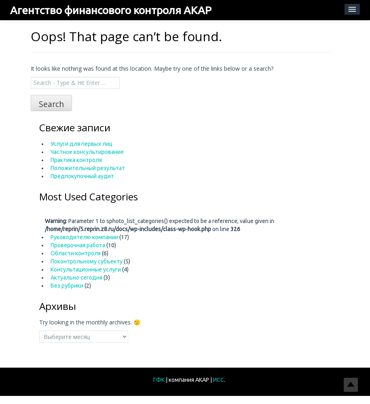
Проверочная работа (78, 245)
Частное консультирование (87, 152)
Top (351, 385)
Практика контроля (76, 160)
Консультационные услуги (86, 269)
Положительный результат (88, 168)
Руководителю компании (84, 237)
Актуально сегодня (76, 277)
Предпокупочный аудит (82, 176)
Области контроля (76, 253)
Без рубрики (67, 285)
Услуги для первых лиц (81, 144)
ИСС (218, 380)
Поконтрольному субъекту (87, 261)
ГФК (159, 380)
